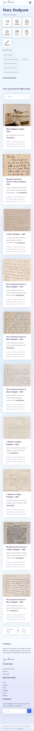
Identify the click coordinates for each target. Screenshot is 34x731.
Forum (4, 687)
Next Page (24, 631)
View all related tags (9, 77)
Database (5, 685)
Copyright (5, 690)
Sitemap (5, 695)
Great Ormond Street (8, 669)
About (4, 682)
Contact (5, 693)
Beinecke (5, 671)
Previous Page (9, 631)
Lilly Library (6, 674)
